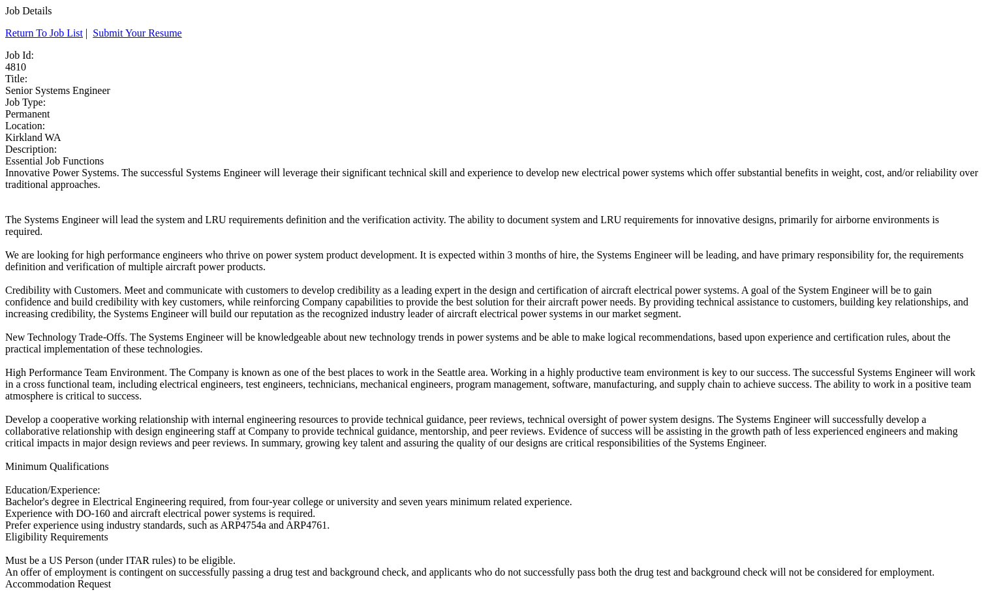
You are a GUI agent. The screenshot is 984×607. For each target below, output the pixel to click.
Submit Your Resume (137, 33)
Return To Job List (44, 33)
